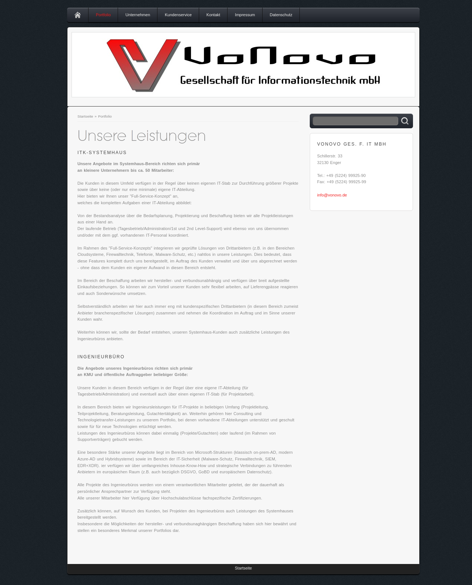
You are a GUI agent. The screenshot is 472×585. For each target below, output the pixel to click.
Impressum (245, 15)
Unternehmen (137, 15)
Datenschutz (281, 15)
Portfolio (103, 15)
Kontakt (213, 15)
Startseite (85, 116)
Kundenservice (178, 15)
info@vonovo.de (332, 195)
